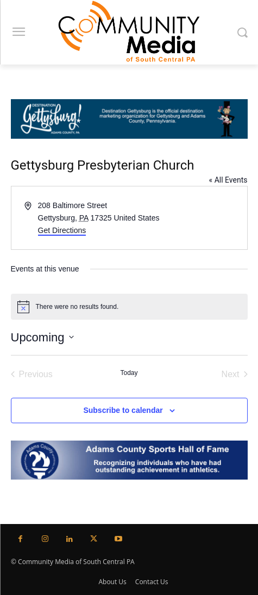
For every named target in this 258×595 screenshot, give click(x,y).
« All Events (228, 180)
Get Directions (62, 230)
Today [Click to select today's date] (128, 373)
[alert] (129, 307)
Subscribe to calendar (122, 410)
